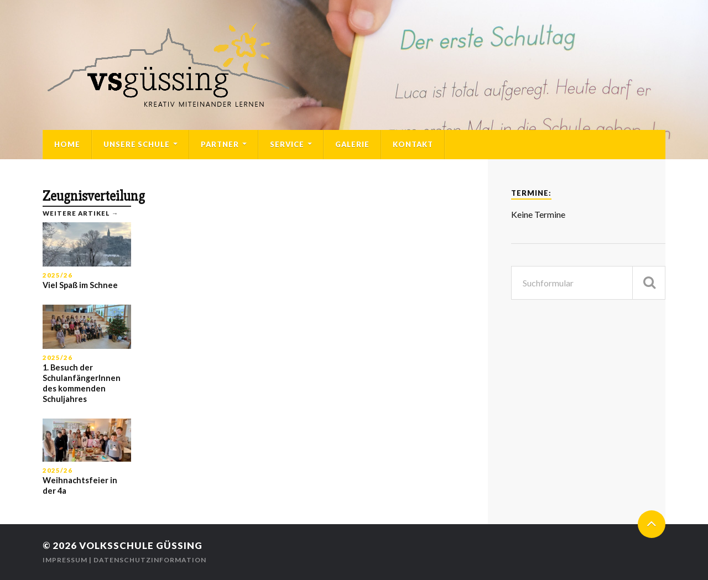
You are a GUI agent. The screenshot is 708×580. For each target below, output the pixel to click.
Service (287, 144)
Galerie (352, 144)
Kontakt (413, 144)
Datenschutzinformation (149, 560)
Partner (220, 144)
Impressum (65, 560)
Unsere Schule (136, 144)
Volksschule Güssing (140, 545)
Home (67, 144)
